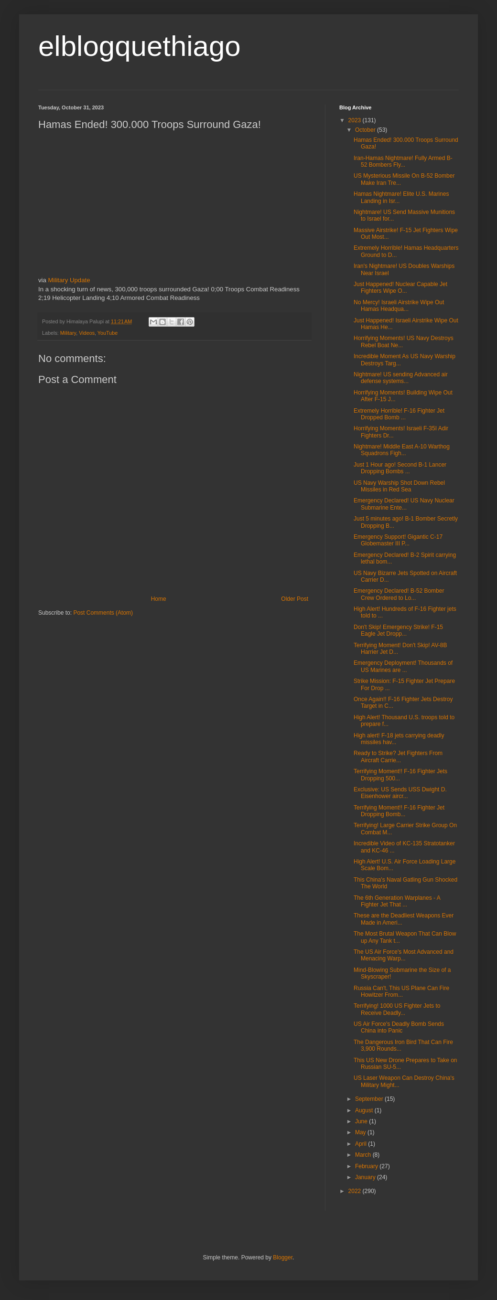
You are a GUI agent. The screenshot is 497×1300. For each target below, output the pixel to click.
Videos (87, 333)
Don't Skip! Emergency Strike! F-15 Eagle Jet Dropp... (398, 630)
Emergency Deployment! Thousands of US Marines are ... (403, 666)
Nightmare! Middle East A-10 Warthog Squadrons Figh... (402, 450)
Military (68, 333)
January (366, 1177)
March (364, 1154)
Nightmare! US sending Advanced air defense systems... (401, 377)
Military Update (69, 280)
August (365, 1110)
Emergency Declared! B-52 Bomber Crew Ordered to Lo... (399, 594)
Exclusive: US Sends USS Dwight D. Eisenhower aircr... (400, 792)
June (362, 1121)
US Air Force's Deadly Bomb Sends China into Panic (399, 1027)
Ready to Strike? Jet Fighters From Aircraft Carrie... (398, 756)
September (370, 1099)
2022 (355, 1191)
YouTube (107, 333)
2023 (355, 120)
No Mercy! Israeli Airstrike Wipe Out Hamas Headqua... (399, 305)
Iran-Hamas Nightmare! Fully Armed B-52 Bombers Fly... (403, 161)
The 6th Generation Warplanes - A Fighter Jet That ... (397, 901)
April (361, 1143)
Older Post (294, 599)
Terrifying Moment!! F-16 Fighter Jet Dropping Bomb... (399, 811)
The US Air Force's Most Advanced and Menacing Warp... (404, 955)
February (367, 1166)
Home (158, 599)
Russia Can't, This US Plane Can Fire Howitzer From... (401, 991)
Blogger (282, 1257)
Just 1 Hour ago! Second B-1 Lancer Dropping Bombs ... (400, 468)
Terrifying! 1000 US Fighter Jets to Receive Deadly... (397, 1009)
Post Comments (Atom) (103, 612)
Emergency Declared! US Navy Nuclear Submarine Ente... (404, 504)
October (366, 130)
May (361, 1132)
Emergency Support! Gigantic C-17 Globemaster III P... (398, 540)
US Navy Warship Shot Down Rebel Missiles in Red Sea (399, 486)
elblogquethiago (139, 46)
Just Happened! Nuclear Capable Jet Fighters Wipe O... (400, 287)
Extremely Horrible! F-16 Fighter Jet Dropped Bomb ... (399, 414)
